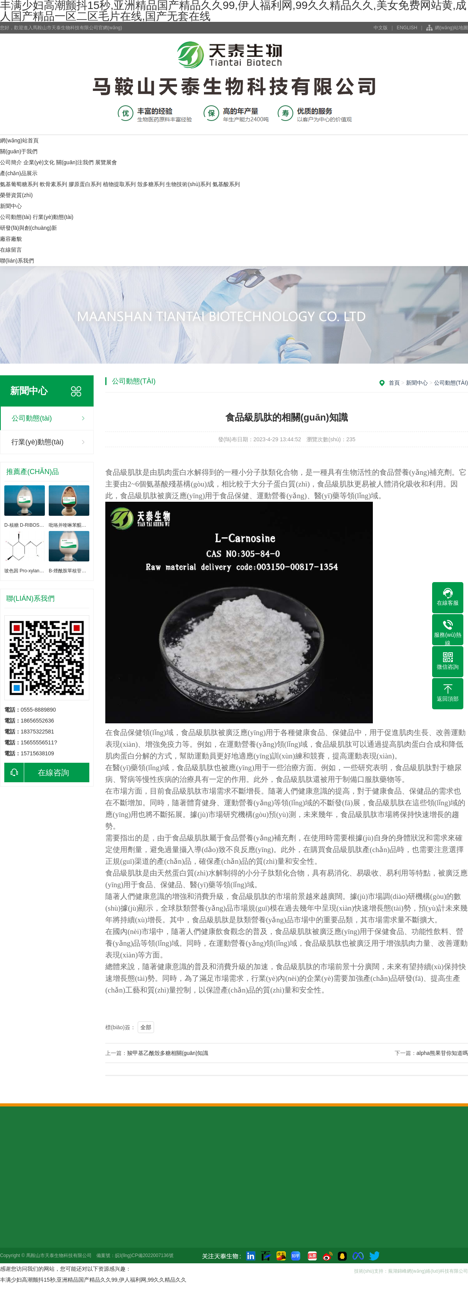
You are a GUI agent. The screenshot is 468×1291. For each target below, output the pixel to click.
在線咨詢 (36, 772)
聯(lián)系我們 (17, 260)
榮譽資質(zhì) (16, 195)
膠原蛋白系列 (85, 184)
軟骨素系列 (53, 184)
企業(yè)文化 (39, 162)
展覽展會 (106, 162)
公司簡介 (11, 162)
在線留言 (11, 250)
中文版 (381, 27)
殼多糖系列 (151, 184)
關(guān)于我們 (18, 151)
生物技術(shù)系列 (188, 184)
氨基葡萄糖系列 (19, 184)
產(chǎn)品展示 (18, 173)
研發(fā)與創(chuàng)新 (28, 228)
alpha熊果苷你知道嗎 (442, 1053)
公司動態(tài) (15, 217)
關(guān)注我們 (75, 162)
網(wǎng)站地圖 (451, 27)
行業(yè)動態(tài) (53, 217)
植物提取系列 (119, 184)
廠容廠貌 (11, 239)
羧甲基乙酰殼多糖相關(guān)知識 (167, 1053)
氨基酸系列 (226, 184)
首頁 (394, 383)
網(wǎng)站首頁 (19, 140)
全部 (145, 1027)
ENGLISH (407, 27)
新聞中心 (11, 206)
